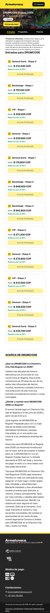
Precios (39, 32)
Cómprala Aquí (11, 24)
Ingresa (38, 4)
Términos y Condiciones (14, 609)
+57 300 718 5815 (14, 595)
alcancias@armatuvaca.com (18, 592)
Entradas (11, 32)
